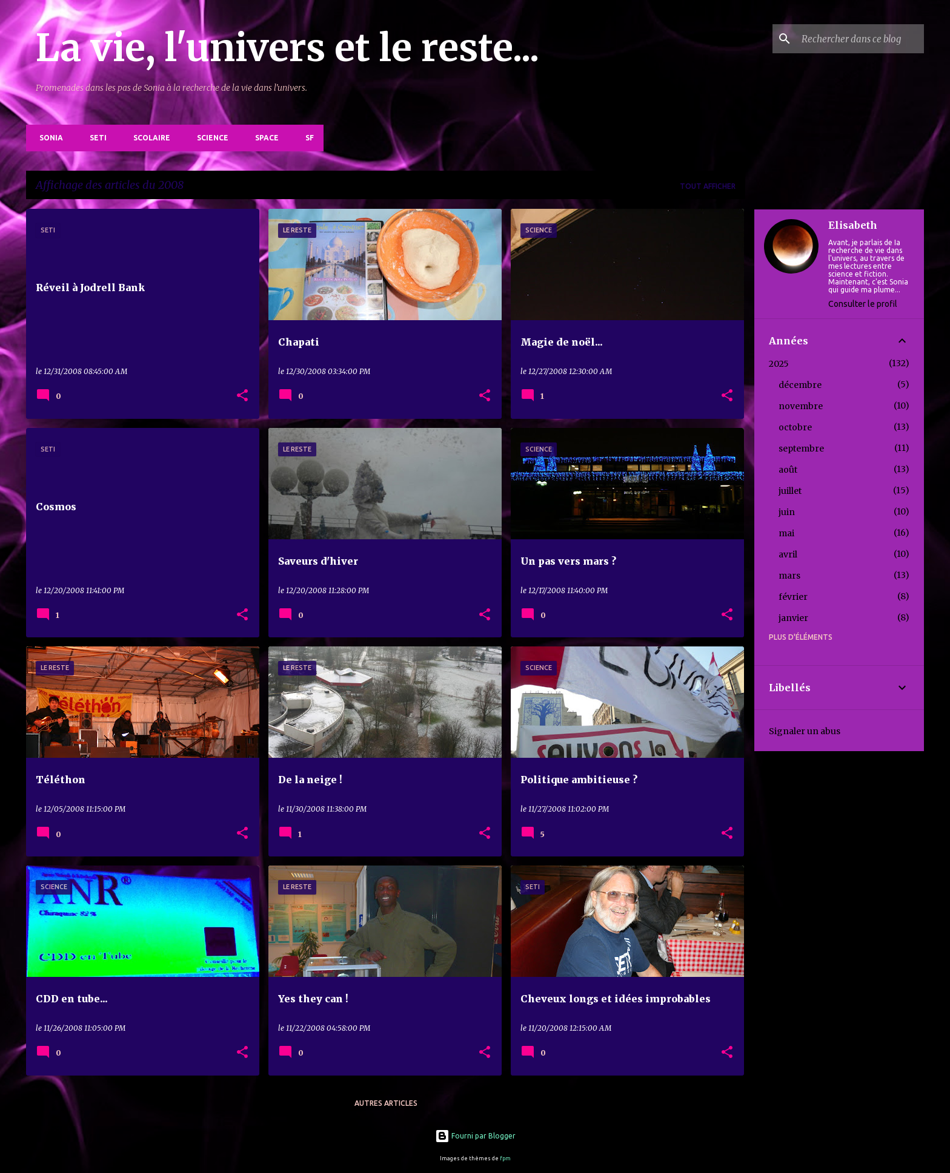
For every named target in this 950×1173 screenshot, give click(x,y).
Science (209, 138)
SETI (94, 138)
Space (263, 138)
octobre (795, 427)
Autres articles (385, 1103)
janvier (793, 618)
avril (788, 554)
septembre (801, 448)
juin (787, 512)
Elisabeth (852, 225)
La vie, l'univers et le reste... (287, 47)
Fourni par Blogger (475, 1136)
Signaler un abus (804, 731)
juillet (790, 490)
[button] (242, 396)
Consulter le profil (862, 304)
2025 (779, 363)
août (788, 469)
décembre (800, 385)
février (793, 596)
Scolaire (148, 138)
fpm (505, 1158)
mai (786, 533)
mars (789, 575)
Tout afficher (708, 186)
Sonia (47, 138)
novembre (801, 406)
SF (306, 138)
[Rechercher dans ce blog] (860, 38)
